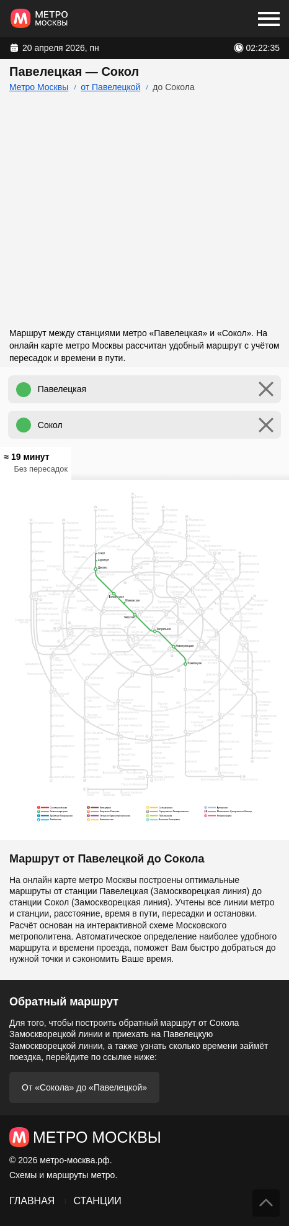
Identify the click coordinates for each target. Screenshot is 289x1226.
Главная (32, 1201)
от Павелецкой (110, 87)
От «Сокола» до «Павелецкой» (84, 1087)
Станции (97, 1201)
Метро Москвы (38, 87)
